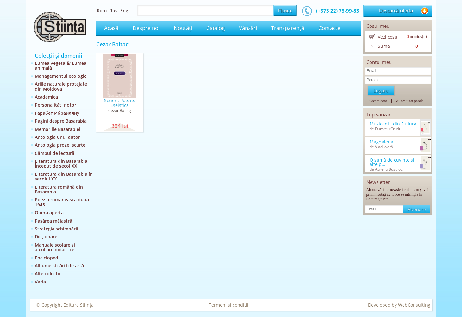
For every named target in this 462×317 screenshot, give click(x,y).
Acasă (111, 28)
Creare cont (378, 101)
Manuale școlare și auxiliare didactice (55, 247)
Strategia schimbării (56, 229)
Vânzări (248, 28)
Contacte (329, 28)
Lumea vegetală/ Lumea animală (60, 65)
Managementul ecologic (60, 76)
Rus (113, 11)
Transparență (287, 28)
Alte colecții (47, 274)
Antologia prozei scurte (60, 145)
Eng (124, 11)
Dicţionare (46, 237)
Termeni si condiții (228, 305)
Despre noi (146, 28)
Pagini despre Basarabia (61, 121)
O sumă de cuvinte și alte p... (392, 162)
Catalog (215, 28)
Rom (102, 11)
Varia (40, 282)
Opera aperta (49, 213)
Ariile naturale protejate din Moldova (61, 86)
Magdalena (381, 142)
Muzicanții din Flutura (393, 124)
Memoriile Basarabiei (57, 129)
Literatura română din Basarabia (59, 189)
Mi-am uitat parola (409, 101)
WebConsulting (414, 305)
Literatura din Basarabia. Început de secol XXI (62, 163)
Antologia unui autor (57, 137)
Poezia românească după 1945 (62, 202)
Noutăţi (183, 28)
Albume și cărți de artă (59, 266)
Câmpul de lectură (54, 153)
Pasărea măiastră (53, 221)
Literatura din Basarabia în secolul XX (64, 176)
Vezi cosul (388, 37)
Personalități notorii (57, 105)
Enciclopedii (48, 258)
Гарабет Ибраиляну (57, 113)
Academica (46, 97)
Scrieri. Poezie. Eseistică (119, 102)
